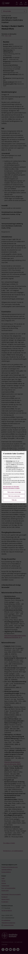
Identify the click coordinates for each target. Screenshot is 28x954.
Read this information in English (11, 488)
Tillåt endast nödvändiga (14, 492)
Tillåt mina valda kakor (14, 496)
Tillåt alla (14, 500)
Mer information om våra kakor (11, 486)
